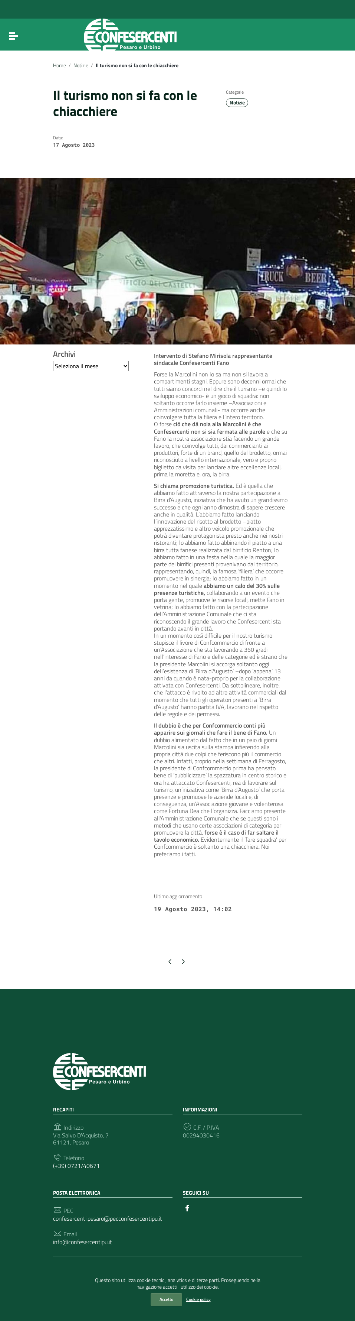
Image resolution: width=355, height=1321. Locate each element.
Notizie (80, 65)
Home (59, 65)
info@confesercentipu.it (82, 1242)
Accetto (166, 1299)
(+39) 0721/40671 (76, 1165)
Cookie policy (198, 1299)
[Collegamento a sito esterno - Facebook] (187, 1207)
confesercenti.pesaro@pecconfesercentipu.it (107, 1218)
